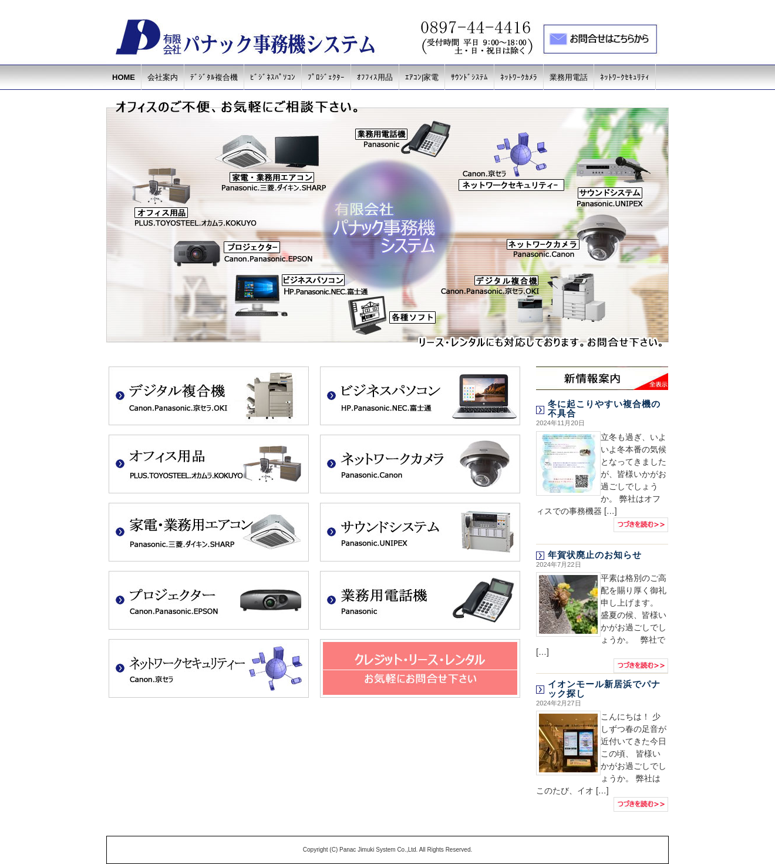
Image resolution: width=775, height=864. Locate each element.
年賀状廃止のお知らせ (595, 555)
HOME (123, 77)
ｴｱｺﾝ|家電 (422, 77)
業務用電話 (569, 77)
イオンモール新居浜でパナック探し (604, 688)
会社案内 (162, 77)
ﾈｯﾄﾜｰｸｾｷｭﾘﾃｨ (624, 77)
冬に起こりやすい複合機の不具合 (604, 408)
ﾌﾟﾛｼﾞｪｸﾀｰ (326, 77)
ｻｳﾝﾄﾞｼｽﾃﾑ (469, 77)
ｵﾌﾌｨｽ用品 (375, 77)
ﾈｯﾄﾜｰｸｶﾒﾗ (518, 77)
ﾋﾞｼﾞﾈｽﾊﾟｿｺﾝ (272, 77)
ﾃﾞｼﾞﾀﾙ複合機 (214, 77)
